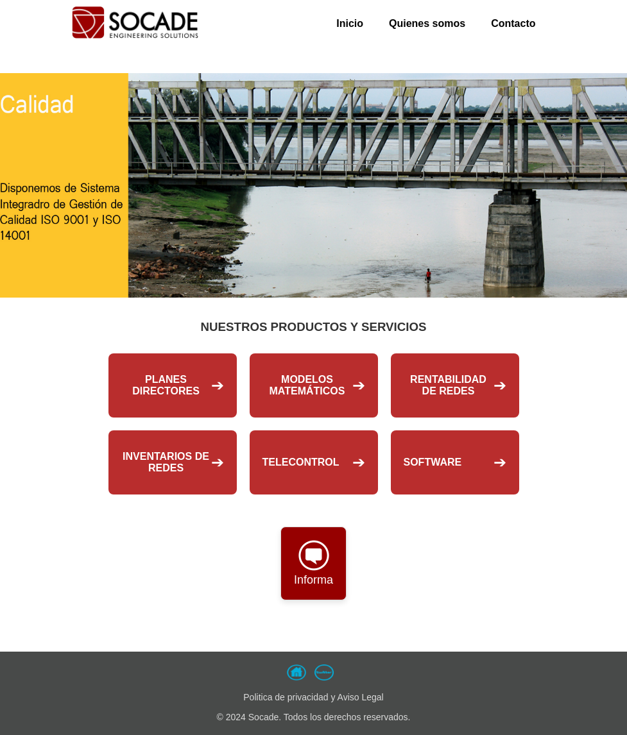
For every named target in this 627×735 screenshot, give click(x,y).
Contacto (513, 23)
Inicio (349, 23)
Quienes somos (427, 23)
